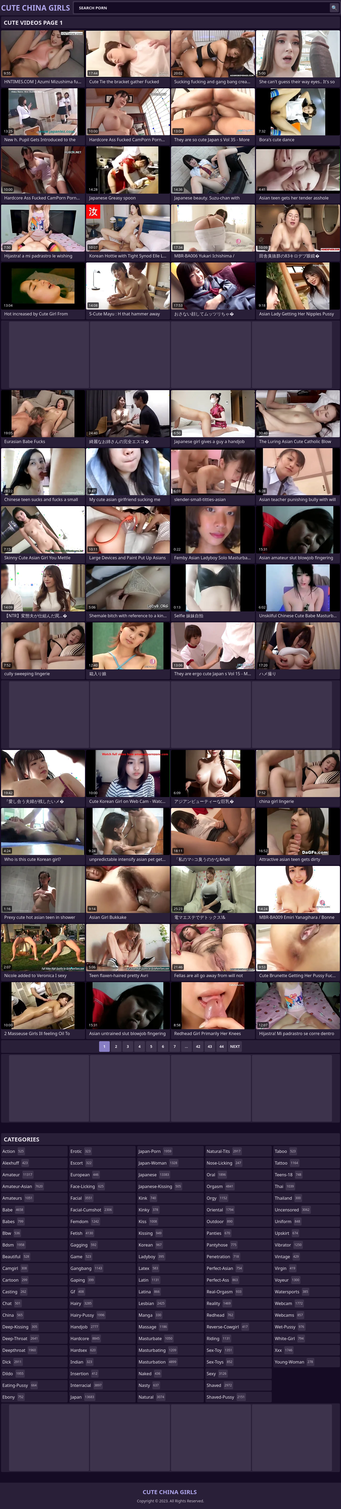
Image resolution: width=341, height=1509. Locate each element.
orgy (218, 1198)
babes (13, 1221)
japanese (154, 1175)
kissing (151, 1233)
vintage (287, 1257)
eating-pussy (20, 1385)
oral (217, 1175)
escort (82, 1163)
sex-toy (220, 1350)
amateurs (18, 1198)
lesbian (152, 1303)
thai (285, 1186)
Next (235, 1046)
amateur (18, 1175)
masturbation (158, 1362)
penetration (223, 1257)
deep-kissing (20, 1327)
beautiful (16, 1257)
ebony (13, 1397)
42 (198, 1046)
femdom (85, 1221)
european (85, 1175)
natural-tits (224, 1151)
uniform (288, 1221)
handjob (85, 1327)
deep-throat (20, 1339)
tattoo (287, 1163)
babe (13, 1210)
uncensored (293, 1210)
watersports (292, 1292)
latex (149, 1268)
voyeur (288, 1280)
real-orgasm (225, 1292)
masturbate (156, 1339)
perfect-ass (223, 1280)
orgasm (221, 1186)
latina (150, 1292)
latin (149, 1280)
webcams (289, 1315)
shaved (220, 1385)
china (13, 1315)
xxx (284, 1350)
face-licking (88, 1186)
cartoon (15, 1280)
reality (219, 1303)
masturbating (158, 1350)
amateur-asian (23, 1186)
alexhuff (15, 1163)
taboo (286, 1151)
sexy (217, 1374)
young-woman (294, 1362)
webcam (289, 1303)
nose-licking (224, 1163)
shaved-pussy (226, 1397)
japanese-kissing (160, 1186)
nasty (149, 1385)
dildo (13, 1374)
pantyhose (222, 1245)
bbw (11, 1233)
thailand (288, 1198)
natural (152, 1397)
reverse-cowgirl (228, 1327)
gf (78, 1292)
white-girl (290, 1339)
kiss (148, 1221)
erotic (81, 1151)
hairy (82, 1303)
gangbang (87, 1268)
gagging (84, 1245)
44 (222, 1046)
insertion (85, 1374)
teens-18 (289, 1175)
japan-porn (156, 1151)
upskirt (287, 1233)
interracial (87, 1385)
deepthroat (19, 1350)
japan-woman (158, 1163)
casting (14, 1292)
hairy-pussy (88, 1315)
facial (82, 1198)
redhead (220, 1315)
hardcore (86, 1339)
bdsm (14, 1245)
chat (12, 1303)
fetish (82, 1233)
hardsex (84, 1350)
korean (151, 1245)
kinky (149, 1210)
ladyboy (152, 1257)
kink (148, 1198)
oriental (221, 1210)
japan (83, 1397)
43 (210, 1046)
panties (219, 1233)
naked (150, 1374)
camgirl (15, 1268)
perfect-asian (225, 1268)
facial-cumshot (92, 1210)
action (13, 1151)
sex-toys (220, 1362)
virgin (286, 1268)
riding (219, 1339)
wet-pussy (290, 1327)
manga (151, 1315)
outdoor (220, 1221)
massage (153, 1327)
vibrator (289, 1245)
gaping (83, 1280)
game (81, 1257)
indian (82, 1362)
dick (12, 1362)
